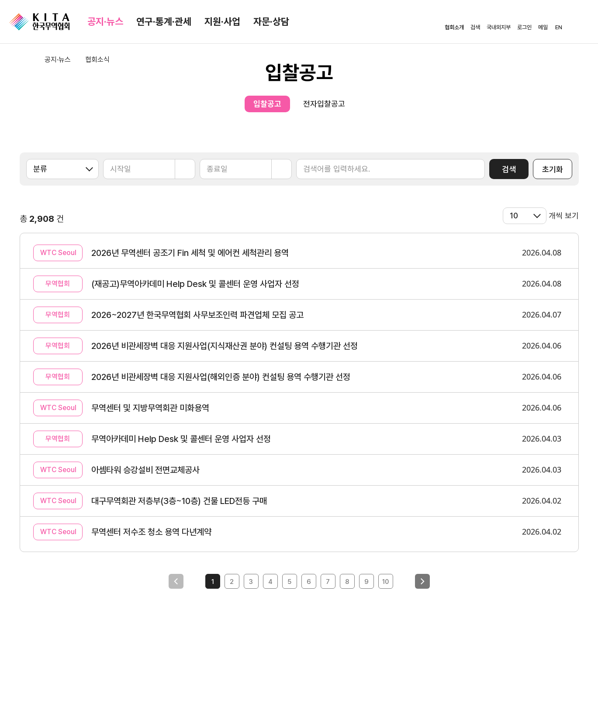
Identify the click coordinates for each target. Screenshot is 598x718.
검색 (509, 169)
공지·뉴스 (105, 21)
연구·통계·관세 (163, 21)
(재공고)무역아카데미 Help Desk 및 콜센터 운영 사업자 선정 (195, 284)
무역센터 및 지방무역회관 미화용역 (150, 408)
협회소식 (97, 59)
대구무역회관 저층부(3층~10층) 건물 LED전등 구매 (179, 501)
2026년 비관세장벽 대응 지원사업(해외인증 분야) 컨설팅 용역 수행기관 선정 (220, 377)
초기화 (552, 169)
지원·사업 (222, 21)
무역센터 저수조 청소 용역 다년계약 (151, 532)
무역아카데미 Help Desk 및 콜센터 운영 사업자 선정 (181, 439)
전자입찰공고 (324, 103)
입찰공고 (267, 103)
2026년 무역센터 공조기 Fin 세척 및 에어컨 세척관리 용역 (190, 253)
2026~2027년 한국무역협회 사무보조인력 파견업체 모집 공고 (197, 315)
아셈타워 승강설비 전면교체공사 (145, 470)
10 (385, 582)
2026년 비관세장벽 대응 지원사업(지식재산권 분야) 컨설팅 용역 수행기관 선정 (224, 346)
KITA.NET (39, 22)
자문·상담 (271, 21)
